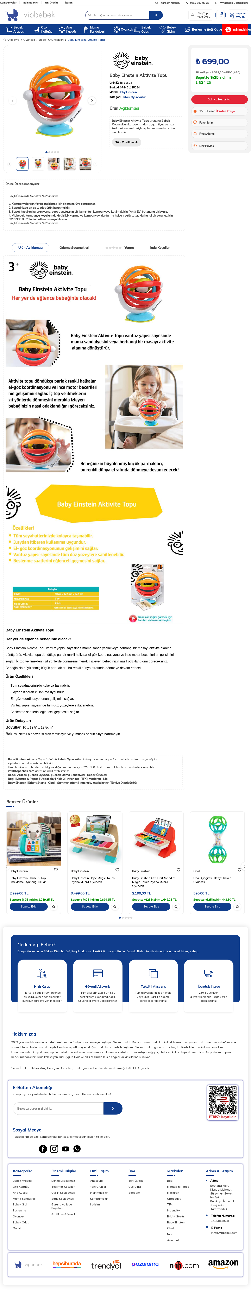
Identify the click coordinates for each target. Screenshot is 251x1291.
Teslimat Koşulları (63, 1187)
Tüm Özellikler (126, 142)
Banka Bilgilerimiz (63, 1181)
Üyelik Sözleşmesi (63, 1193)
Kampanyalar (8, 2)
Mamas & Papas (178, 1187)
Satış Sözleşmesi (62, 1198)
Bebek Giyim (167, 29)
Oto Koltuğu (43, 29)
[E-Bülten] (113, 1108)
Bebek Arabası (15, 29)
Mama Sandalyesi (94, 29)
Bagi (170, 1181)
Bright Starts (176, 1216)
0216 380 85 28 (93, 767)
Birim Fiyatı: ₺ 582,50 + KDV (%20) (217, 72)
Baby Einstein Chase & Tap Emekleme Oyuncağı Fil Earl (28, 880)
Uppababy (174, 1198)
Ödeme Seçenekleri (74, 247)
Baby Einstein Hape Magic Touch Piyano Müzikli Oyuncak (93, 880)
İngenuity (173, 1210)
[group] (52, 98)
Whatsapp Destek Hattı (231, 2)
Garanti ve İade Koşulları (61, 1206)
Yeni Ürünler (51, 2)
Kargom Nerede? (167, 2)
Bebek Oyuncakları (51, 40)
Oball (196, 871)
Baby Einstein (128, 92)
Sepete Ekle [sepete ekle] (29, 906)
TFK (169, 1204)
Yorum (120, 247)
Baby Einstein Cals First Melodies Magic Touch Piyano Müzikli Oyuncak (154, 882)
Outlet (214, 29)
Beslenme (194, 29)
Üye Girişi (134, 1187)
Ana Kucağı (67, 29)
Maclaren (173, 1193)
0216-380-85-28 (197, 2)
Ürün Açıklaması (30, 247)
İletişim (68, 2)
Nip (169, 1234)
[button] (46, 152)
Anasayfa (11, 40)
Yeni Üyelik (135, 1181)
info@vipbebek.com (21, 771)
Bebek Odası (142, 29)
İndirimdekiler (30, 2)
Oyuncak (122, 29)
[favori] (56, 869)
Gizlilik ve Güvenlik (63, 1214)
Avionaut (173, 1240)
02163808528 (220, 1221)
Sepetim (134, 1193)
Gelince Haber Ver (220, 99)
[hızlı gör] (54, 907)
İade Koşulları (160, 247)
